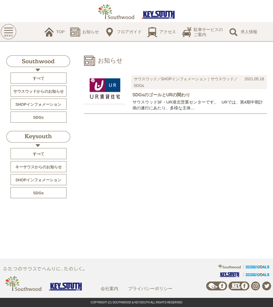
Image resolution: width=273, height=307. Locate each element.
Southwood (38, 61)
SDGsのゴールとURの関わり (161, 94)
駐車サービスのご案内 (208, 32)
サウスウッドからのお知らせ (38, 91)
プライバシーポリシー (150, 288)
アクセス (167, 31)
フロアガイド (129, 31)
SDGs (38, 117)
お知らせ (90, 31)
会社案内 (109, 288)
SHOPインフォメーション (39, 104)
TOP (60, 31)
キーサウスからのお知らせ (38, 167)
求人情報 (249, 31)
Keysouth (38, 137)
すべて (38, 78)
